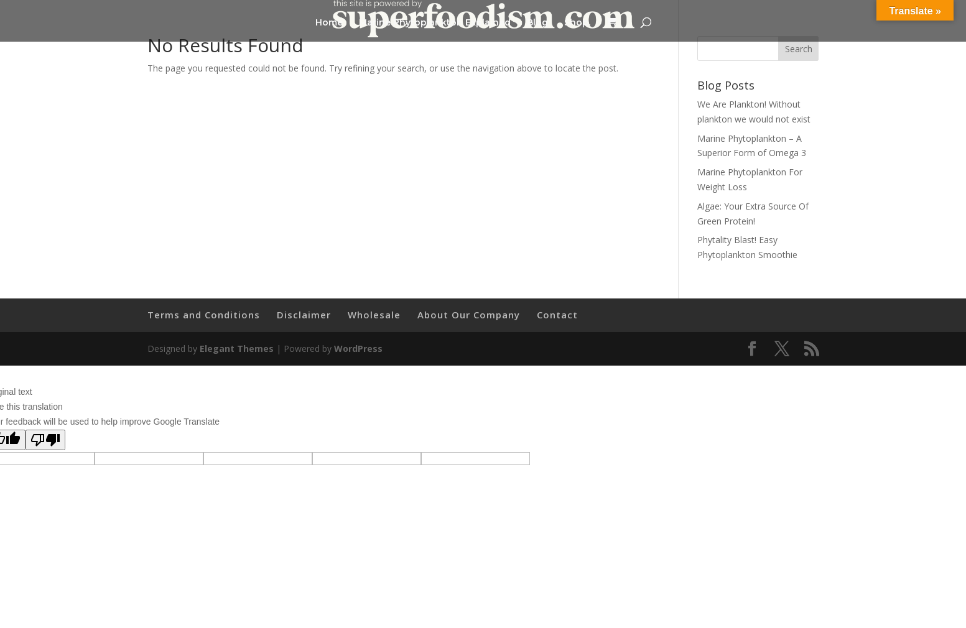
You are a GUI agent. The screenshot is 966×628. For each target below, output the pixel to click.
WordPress (358, 348)
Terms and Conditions (203, 314)
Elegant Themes (237, 348)
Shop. (577, 23)
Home (329, 23)
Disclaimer (304, 314)
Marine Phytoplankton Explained (435, 23)
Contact (557, 314)
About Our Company (468, 314)
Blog (537, 23)
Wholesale (374, 314)
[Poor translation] (45, 440)
